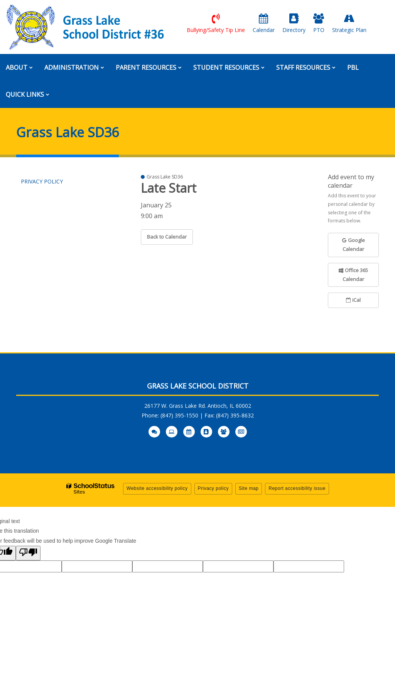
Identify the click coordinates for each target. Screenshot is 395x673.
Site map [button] (248, 488)
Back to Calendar (167, 236)
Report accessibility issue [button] (297, 488)
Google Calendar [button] (353, 244)
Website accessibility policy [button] (157, 488)
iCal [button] (353, 299)
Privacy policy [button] (213, 488)
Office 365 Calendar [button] (353, 275)
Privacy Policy (42, 181)
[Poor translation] (28, 553)
